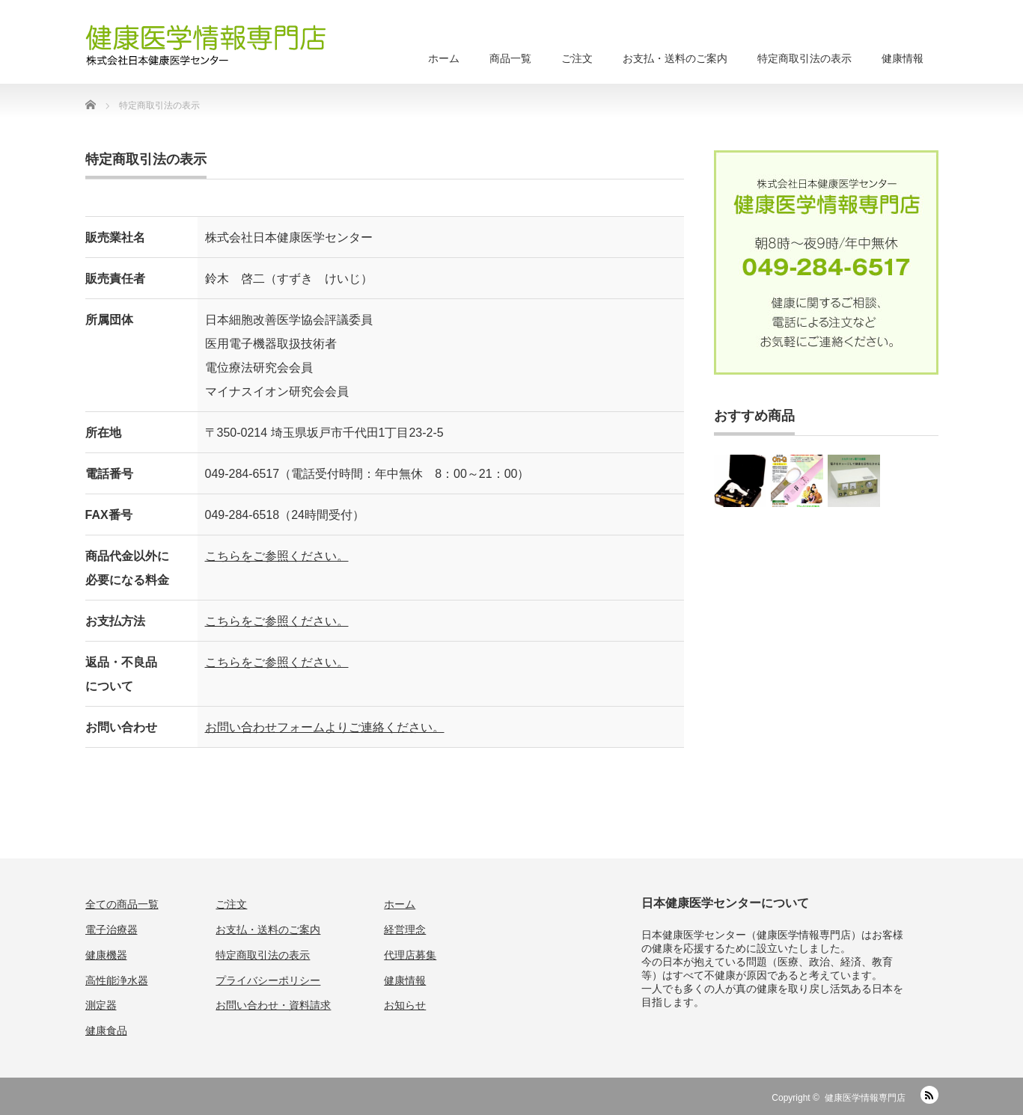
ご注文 (577, 58)
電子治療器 (111, 930)
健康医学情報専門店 (865, 1098)
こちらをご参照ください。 (277, 556)
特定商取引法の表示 (804, 58)
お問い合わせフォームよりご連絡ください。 (325, 727)
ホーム (443, 58)
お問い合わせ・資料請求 (273, 1005)
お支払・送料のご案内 (675, 58)
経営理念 (405, 930)
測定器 (101, 1005)
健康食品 (106, 1030)
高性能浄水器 (116, 980)
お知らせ (405, 1005)
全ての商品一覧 (122, 904)
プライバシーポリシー (268, 980)
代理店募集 (410, 955)
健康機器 (106, 955)
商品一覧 (510, 58)
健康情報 (902, 58)
